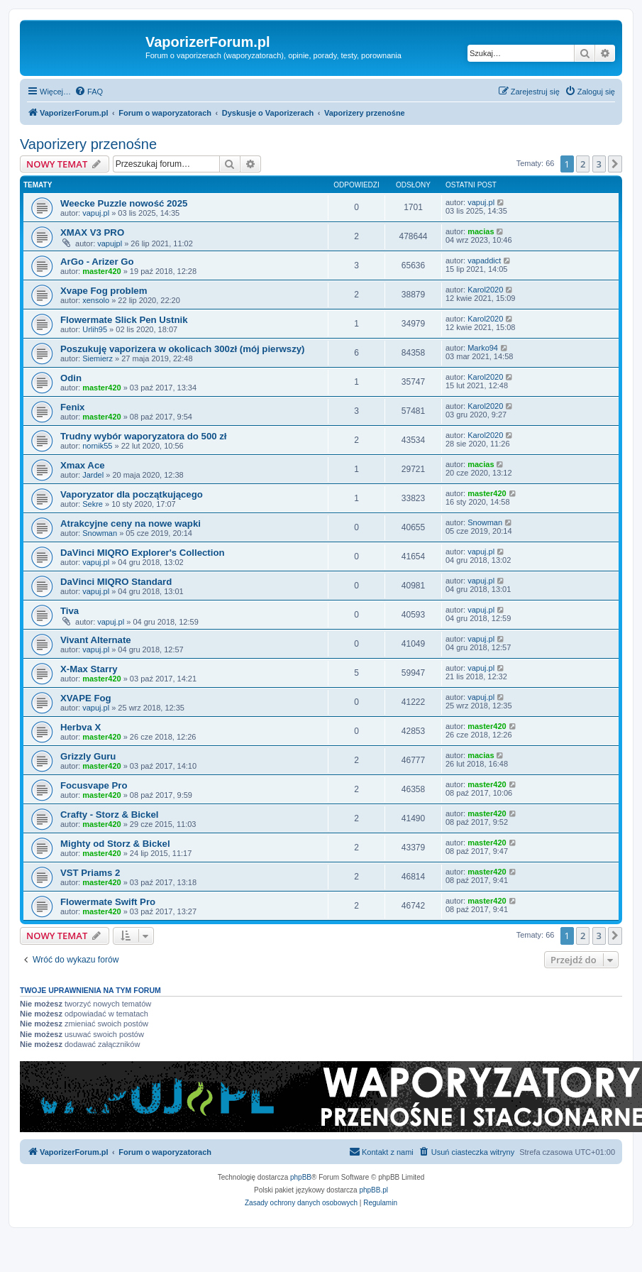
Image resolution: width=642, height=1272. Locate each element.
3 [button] (599, 164)
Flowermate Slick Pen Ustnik (124, 319)
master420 (101, 271)
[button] (615, 163)
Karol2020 (485, 289)
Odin (71, 378)
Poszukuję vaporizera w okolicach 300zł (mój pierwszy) (182, 349)
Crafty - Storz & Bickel (109, 814)
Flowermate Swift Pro (107, 902)
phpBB (300, 1177)
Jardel (93, 475)
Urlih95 (94, 329)
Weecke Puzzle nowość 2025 (123, 203)
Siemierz (97, 358)
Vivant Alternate (95, 640)
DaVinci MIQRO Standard (116, 581)
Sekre (92, 504)
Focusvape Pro (94, 785)
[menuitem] (88, 91)
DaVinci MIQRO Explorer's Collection (142, 552)
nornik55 (97, 446)
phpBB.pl (373, 1190)
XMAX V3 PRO (92, 232)
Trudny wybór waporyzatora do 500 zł (143, 436)
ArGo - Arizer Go (97, 261)
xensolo (95, 300)
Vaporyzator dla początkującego (131, 494)
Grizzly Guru (88, 756)
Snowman (99, 533)
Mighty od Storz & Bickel (115, 843)
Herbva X (80, 727)
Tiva (69, 610)
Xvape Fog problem (103, 290)
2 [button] (582, 164)
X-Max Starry (89, 669)
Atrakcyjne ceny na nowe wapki (130, 523)
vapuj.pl (95, 213)
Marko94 (482, 348)
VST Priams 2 (90, 872)
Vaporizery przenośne (88, 144)
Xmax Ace (82, 465)
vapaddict (484, 260)
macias (480, 231)
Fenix (72, 407)
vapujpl (109, 243)
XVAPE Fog (85, 698)
